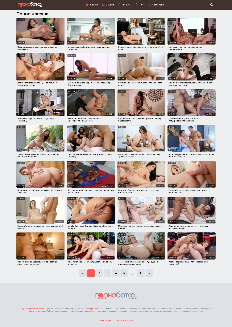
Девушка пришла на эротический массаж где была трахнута (90, 83)
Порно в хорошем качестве (32, 308)
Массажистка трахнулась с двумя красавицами (185, 48)
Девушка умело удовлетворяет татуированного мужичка (184, 119)
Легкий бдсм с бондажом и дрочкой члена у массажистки (139, 119)
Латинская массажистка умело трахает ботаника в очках (37, 83)
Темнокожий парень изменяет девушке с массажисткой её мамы (138, 262)
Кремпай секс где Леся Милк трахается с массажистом (189, 191)
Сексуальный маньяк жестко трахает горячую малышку (90, 155)
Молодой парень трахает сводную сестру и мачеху (140, 227)
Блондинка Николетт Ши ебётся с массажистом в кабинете (84, 119)
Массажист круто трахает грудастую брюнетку (36, 119)
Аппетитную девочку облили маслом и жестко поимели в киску (192, 155)
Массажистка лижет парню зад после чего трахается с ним (139, 155)
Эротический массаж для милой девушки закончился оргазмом (37, 262)
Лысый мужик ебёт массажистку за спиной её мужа (140, 48)
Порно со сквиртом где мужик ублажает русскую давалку (188, 227)
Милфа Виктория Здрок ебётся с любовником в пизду (90, 227)
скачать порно (169, 311)
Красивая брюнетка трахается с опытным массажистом (139, 191)
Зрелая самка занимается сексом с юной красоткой (189, 262)
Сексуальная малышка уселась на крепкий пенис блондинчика (38, 155)
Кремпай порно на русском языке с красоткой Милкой (40, 227)
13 (141, 273)
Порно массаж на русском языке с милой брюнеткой (37, 48)
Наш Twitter (105, 320)
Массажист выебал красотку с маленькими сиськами (89, 48)
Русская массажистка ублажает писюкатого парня (140, 83)
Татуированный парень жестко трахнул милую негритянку (91, 191)
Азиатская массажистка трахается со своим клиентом (90, 262)
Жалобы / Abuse (124, 320)
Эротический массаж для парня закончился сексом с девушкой (190, 83)
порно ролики (95, 308)
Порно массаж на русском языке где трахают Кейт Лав (39, 191)
